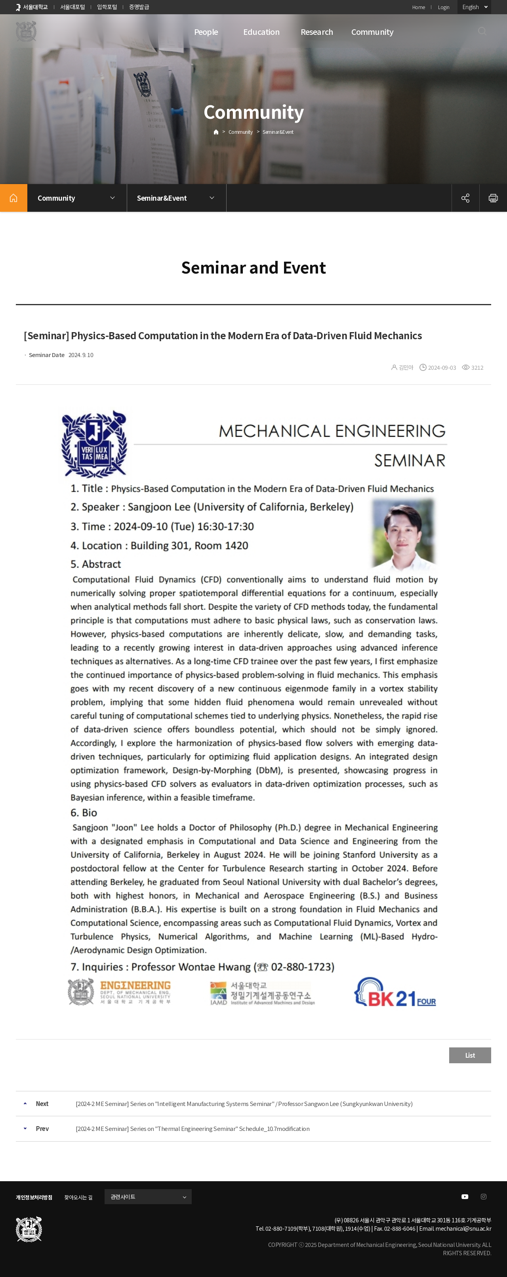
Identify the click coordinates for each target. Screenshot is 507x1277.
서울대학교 (35, 7)
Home (418, 7)
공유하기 (465, 198)
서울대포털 (72, 7)
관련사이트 (131, 1197)
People (206, 31)
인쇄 (493, 198)
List (470, 1055)
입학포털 (107, 7)
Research (317, 31)
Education (261, 31)
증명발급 (139, 7)
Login (444, 7)
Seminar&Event (278, 131)
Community (372, 31)
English (471, 7)
